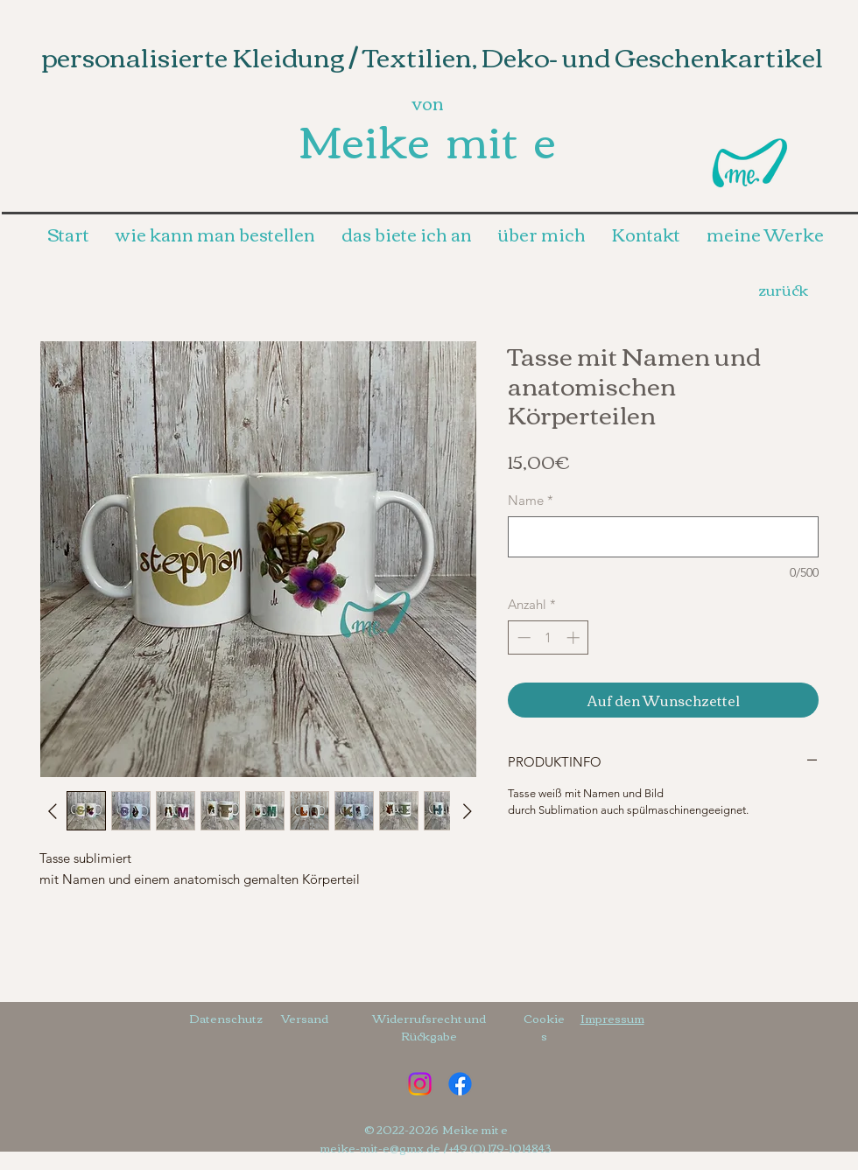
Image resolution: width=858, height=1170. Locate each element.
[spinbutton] (548, 637)
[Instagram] (419, 1083)
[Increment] (575, 637)
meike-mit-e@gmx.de (380, 1147)
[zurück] (783, 288)
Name (530, 500)
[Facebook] (460, 1083)
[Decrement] (522, 637)
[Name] (663, 537)
